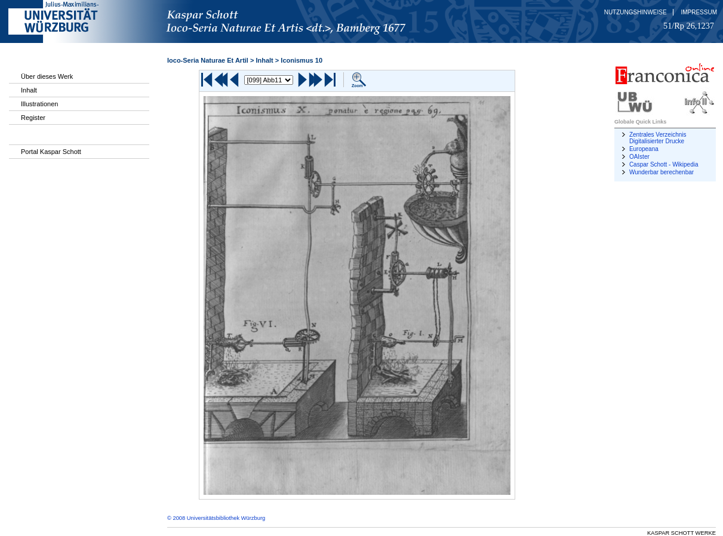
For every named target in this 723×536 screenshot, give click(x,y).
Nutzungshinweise (635, 12)
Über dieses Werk (47, 76)
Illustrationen (39, 103)
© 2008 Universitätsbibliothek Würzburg (216, 518)
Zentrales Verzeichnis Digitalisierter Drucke (658, 137)
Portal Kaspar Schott (51, 151)
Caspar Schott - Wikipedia (664, 164)
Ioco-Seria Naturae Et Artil (207, 60)
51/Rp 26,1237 (688, 25)
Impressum (699, 12)
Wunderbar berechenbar (661, 172)
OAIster (639, 156)
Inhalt (29, 90)
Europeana (644, 149)
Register (33, 117)
